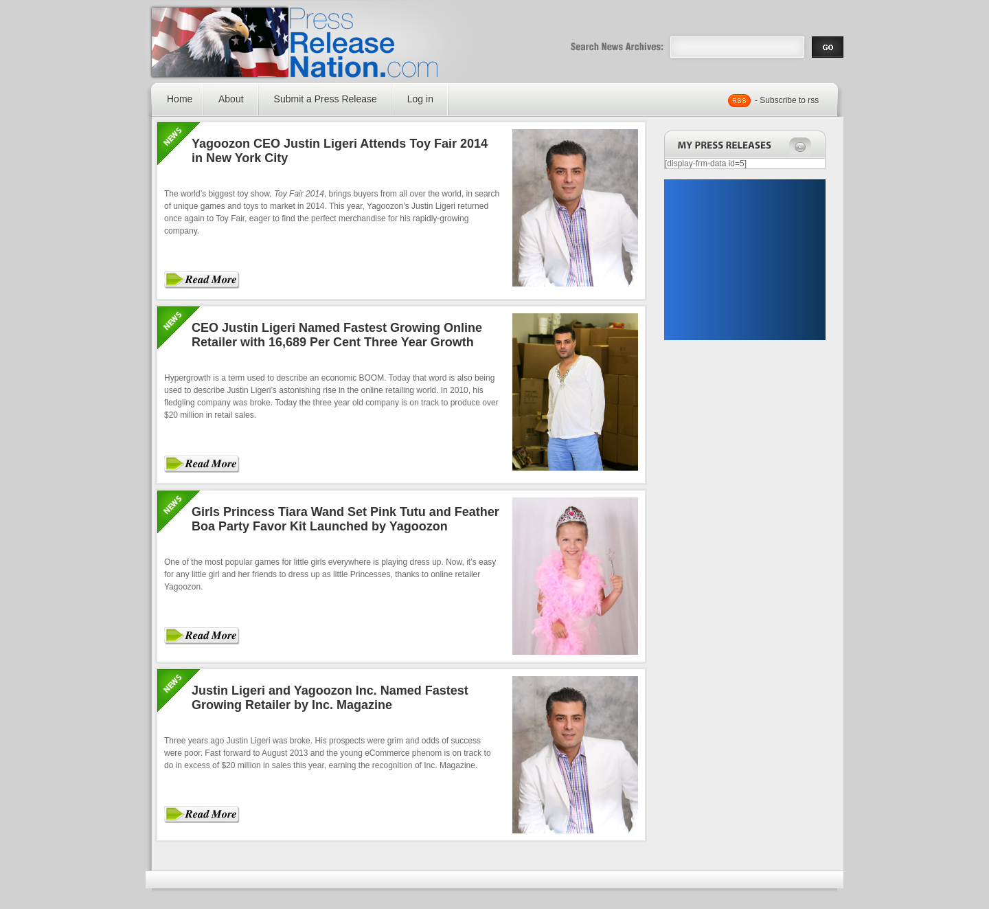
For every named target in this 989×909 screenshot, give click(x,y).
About (231, 98)
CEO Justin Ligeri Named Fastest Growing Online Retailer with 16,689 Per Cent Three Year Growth (337, 335)
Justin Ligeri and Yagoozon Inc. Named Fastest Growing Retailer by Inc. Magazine (330, 698)
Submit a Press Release (325, 98)
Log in (420, 98)
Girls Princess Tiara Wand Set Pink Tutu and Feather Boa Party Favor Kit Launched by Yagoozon (345, 519)
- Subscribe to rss (787, 100)
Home (179, 98)
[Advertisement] (744, 259)
